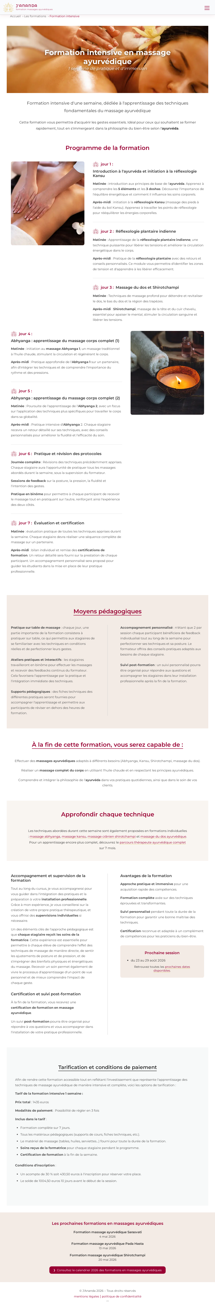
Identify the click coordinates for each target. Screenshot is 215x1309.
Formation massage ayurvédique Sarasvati (107, 1232)
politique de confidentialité (121, 1296)
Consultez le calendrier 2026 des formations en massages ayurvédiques (109, 1270)
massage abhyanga (45, 836)
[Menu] (207, 8)
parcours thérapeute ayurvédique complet (153, 842)
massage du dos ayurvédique (163, 836)
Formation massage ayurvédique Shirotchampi (107, 1255)
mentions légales (86, 1296)
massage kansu (74, 836)
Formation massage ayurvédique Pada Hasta (107, 1244)
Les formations (35, 16)
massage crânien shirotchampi (112, 836)
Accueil (15, 16)
